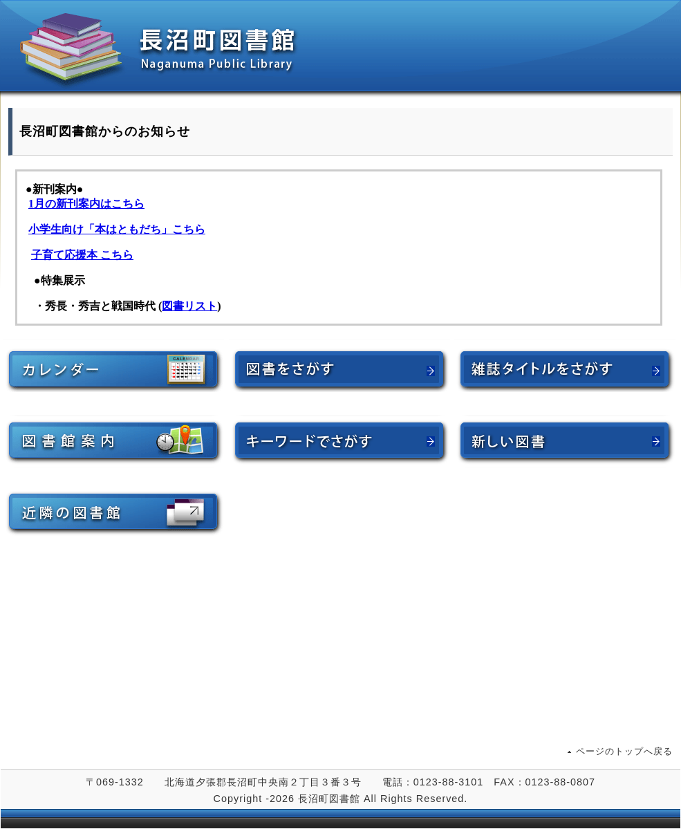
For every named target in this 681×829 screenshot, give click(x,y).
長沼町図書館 (341, 50)
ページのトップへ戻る (624, 751)
